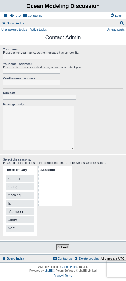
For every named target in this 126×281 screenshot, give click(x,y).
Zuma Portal (69, 266)
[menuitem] (15, 15)
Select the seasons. (17, 159)
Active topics (38, 29)
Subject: (9, 93)
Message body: (14, 104)
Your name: (11, 49)
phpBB (49, 270)
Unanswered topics (14, 29)
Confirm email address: (20, 78)
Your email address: (17, 63)
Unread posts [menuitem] (116, 29)
